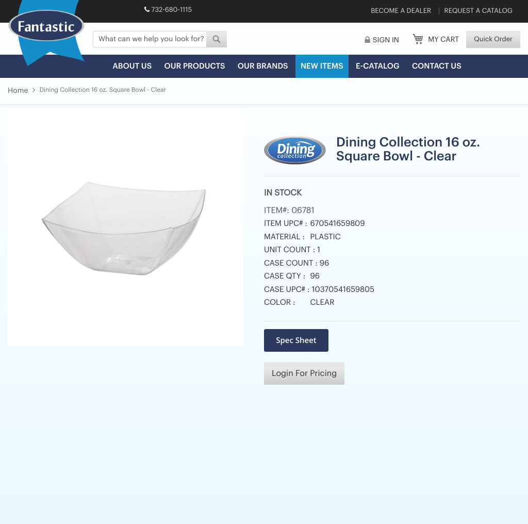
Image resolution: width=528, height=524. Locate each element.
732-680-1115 (171, 10)
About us (132, 66)
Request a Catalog (478, 11)
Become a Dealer (401, 11)
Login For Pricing (304, 373)
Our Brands (263, 66)
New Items (322, 66)
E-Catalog (378, 66)
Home (18, 90)
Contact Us (436, 66)
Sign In (386, 40)
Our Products (194, 66)
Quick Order (493, 39)
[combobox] (160, 39)
